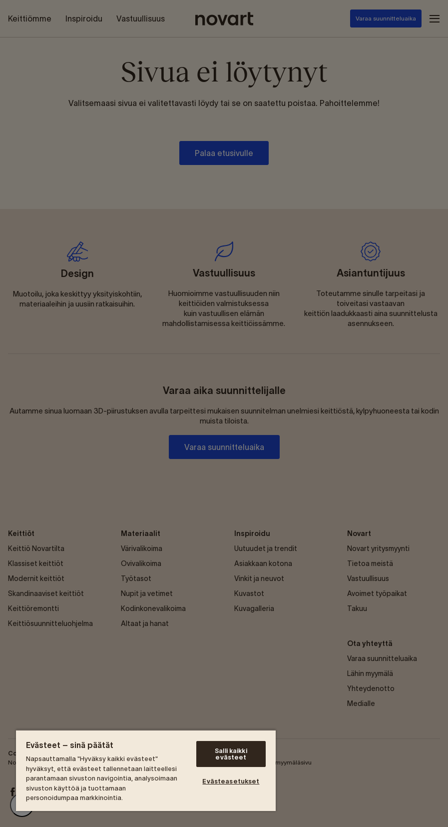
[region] (146, 770)
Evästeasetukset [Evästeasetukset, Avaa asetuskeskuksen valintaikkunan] (230, 781)
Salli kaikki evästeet (231, 754)
